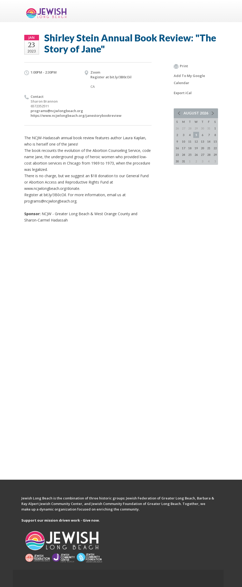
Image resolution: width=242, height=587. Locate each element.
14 (208, 141)
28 (208, 154)
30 (177, 161)
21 (208, 148)
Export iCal (183, 92)
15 (215, 141)
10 (183, 141)
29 (215, 154)
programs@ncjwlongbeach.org (57, 110)
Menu (212, 11)
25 (189, 154)
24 (183, 154)
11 (189, 141)
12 (196, 141)
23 (177, 154)
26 (196, 154)
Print (181, 66)
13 (202, 141)
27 (202, 154)
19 (196, 148)
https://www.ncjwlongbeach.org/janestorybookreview (76, 115)
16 (177, 148)
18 (189, 148)
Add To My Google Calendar (189, 79)
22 (215, 148)
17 (183, 148)
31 (183, 161)
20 (202, 148)
